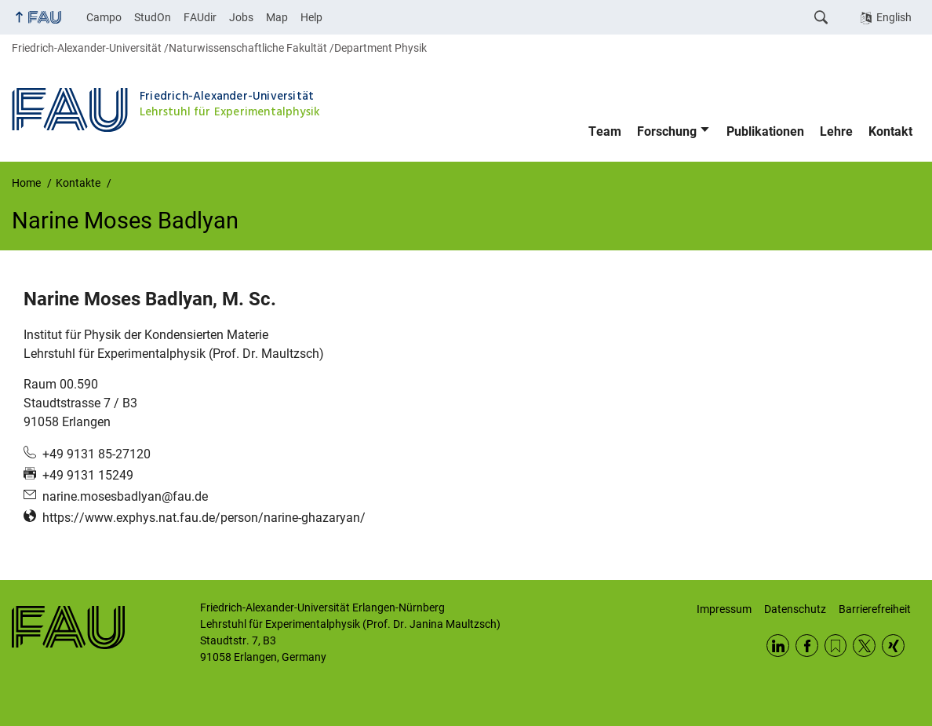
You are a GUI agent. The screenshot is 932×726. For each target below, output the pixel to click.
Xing (893, 645)
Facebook (806, 645)
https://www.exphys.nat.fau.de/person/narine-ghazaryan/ (204, 517)
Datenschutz (795, 609)
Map (277, 17)
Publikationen (765, 131)
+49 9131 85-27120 (96, 454)
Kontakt (890, 131)
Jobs (241, 17)
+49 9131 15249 (87, 475)
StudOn (152, 17)
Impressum (724, 609)
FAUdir (200, 17)
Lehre (836, 131)
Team (604, 131)
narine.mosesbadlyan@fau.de (125, 496)
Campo (104, 17)
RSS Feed (836, 645)
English (894, 17)
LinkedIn (777, 645)
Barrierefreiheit (875, 609)
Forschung (667, 131)
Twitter (864, 645)
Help (311, 17)
